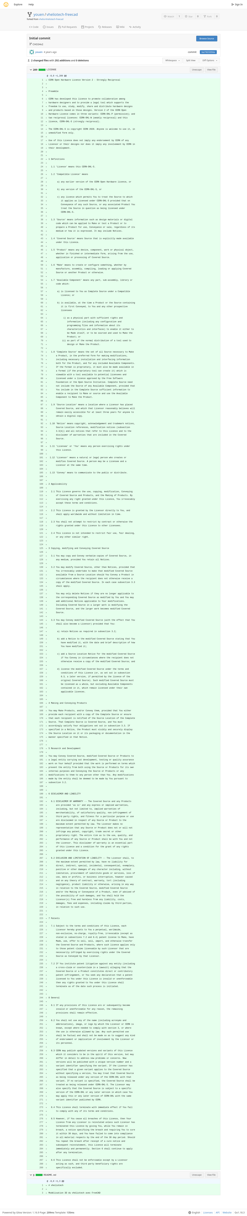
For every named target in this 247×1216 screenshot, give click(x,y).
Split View (190, 60)
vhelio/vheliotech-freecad (51, 19)
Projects (87, 27)
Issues (48, 27)
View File (211, 69)
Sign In (237, 4)
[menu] (193, 1212)
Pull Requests (67, 27)
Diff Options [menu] (210, 60)
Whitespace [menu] (173, 60)
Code (34, 27)
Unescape (197, 69)
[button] (30, 69)
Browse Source (206, 38)
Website (227, 1212)
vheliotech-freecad (62, 14)
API (218, 1212)
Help (31, 4)
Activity (135, 27)
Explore (18, 4)
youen (39, 14)
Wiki (120, 27)
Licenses (208, 1212)
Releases (105, 27)
